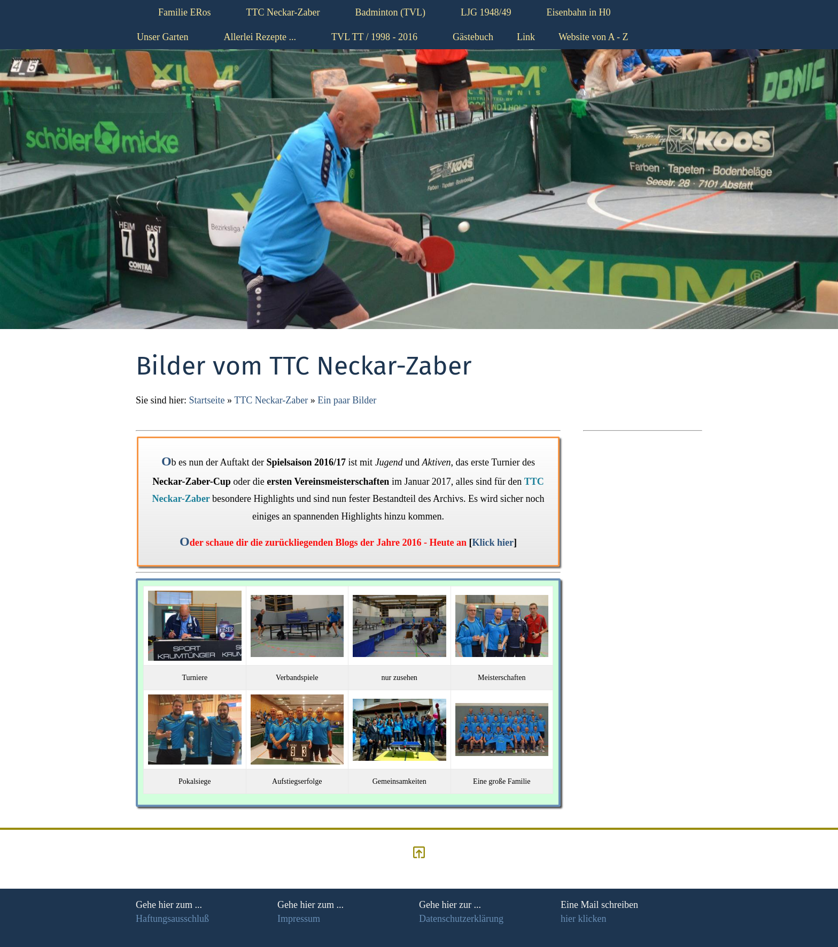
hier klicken (583, 918)
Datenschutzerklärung (461, 918)
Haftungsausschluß (172, 918)
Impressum (298, 918)
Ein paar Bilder (346, 400)
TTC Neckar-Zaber (271, 400)
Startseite (207, 400)
